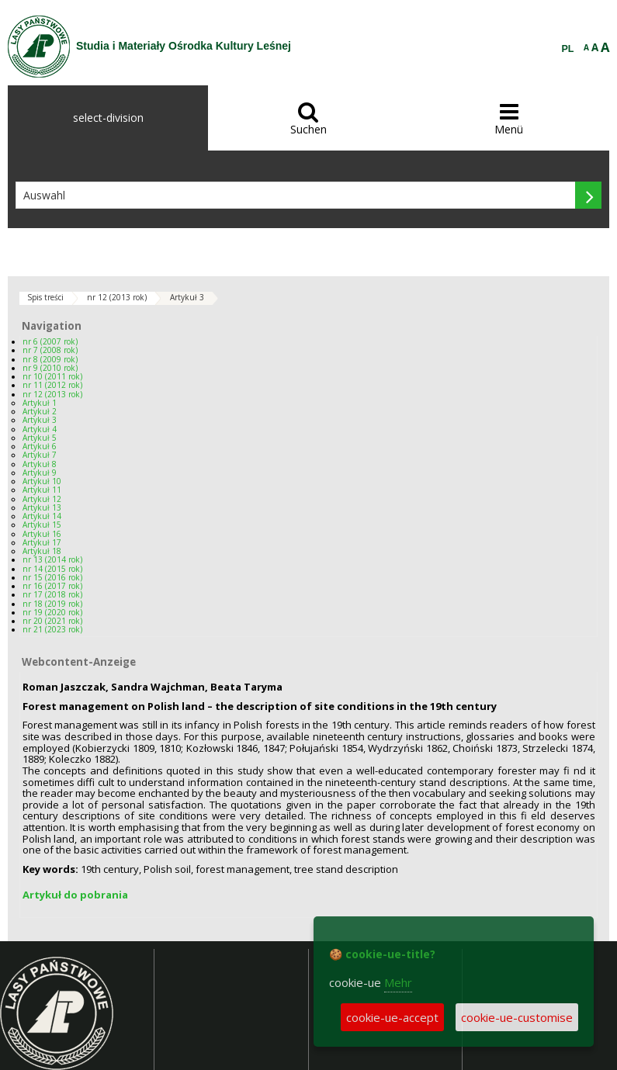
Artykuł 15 (42, 524)
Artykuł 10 (42, 481)
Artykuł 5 (40, 437)
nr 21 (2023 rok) (52, 629)
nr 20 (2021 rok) (52, 620)
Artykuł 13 (42, 507)
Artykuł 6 (40, 446)
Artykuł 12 (42, 498)
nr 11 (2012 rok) (52, 384)
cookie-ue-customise (517, 1017)
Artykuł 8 (40, 464)
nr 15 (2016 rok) (52, 577)
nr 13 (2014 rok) (52, 559)
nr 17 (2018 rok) (52, 594)
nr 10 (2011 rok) (52, 376)
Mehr (398, 982)
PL (568, 48)
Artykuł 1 (40, 402)
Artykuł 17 (42, 542)
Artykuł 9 (40, 472)
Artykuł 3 (187, 297)
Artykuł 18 (42, 550)
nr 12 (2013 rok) (117, 297)
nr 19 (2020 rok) (52, 612)
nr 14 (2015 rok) (52, 568)
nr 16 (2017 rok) (52, 585)
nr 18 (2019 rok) (52, 603)
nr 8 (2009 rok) (50, 359)
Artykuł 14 (42, 516)
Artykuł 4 (40, 429)
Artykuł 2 (40, 411)
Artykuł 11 (42, 489)
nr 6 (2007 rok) (50, 341)
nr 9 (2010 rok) (50, 367)
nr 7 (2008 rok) (50, 350)
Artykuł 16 (42, 533)
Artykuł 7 (40, 454)
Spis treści (45, 297)
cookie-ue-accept (392, 1017)
